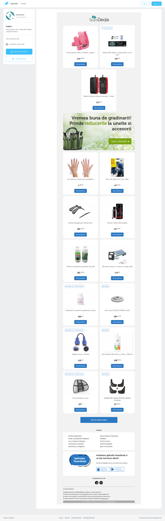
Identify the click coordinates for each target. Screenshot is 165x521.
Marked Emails (76, 518)
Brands (23, 4)
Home (61, 518)
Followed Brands (89, 518)
